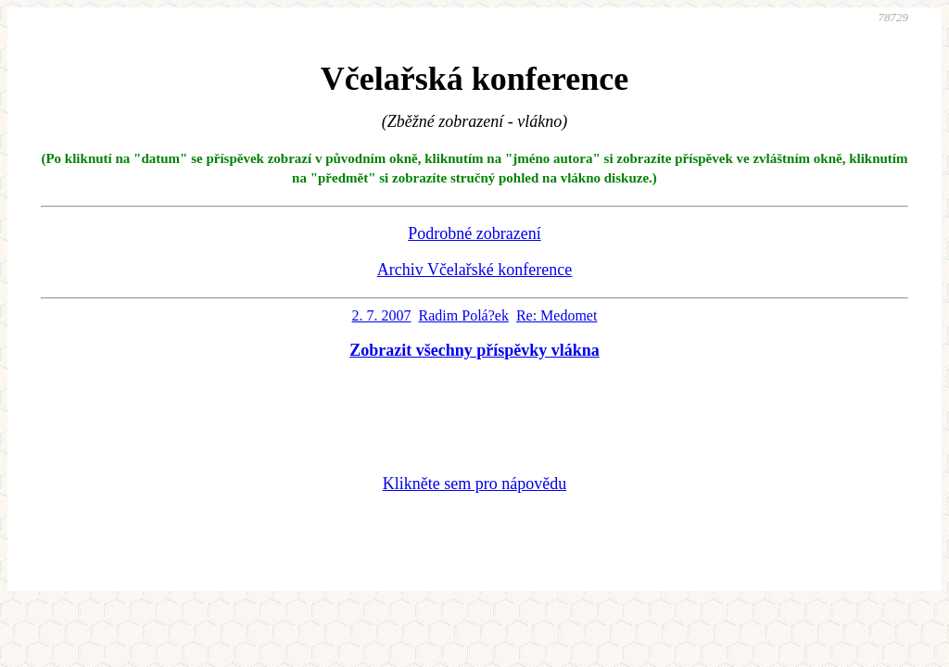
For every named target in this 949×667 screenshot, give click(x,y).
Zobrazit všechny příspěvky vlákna (474, 350)
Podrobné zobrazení (474, 233)
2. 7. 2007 (381, 315)
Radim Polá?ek (464, 315)
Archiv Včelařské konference (475, 269)
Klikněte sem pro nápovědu (474, 483)
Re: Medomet (557, 315)
